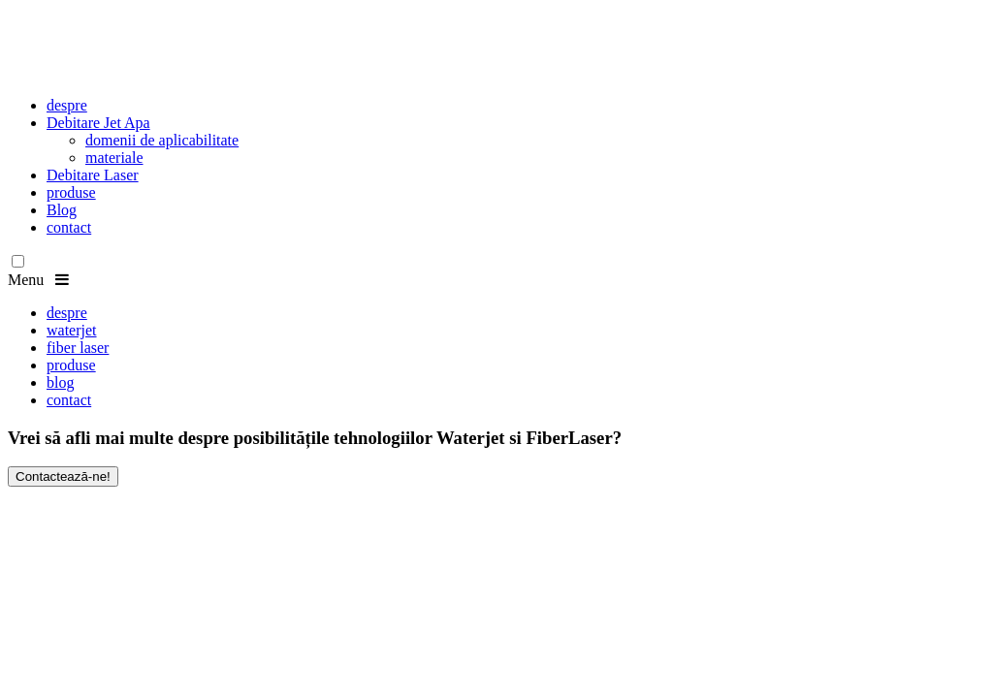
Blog (62, 210)
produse (71, 192)
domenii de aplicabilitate (162, 140)
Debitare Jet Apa (98, 122)
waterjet (72, 330)
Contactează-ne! (63, 476)
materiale (114, 157)
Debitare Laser (93, 175)
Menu (38, 279)
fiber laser (78, 347)
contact (69, 227)
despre (67, 105)
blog (60, 382)
